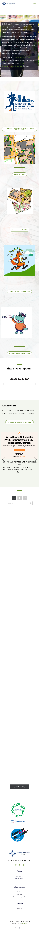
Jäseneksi (19, 876)
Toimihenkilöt (19, 878)
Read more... (32, 476)
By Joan (24, 923)
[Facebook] (16, 865)
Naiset (19, 892)
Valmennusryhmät (19, 897)
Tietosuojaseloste (19, 928)
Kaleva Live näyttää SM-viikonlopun (19, 462)
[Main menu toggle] (34, 3)
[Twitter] (23, 865)
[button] (3, 384)
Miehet (19, 894)
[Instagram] (19, 865)
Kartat (19, 881)
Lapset (19, 908)
